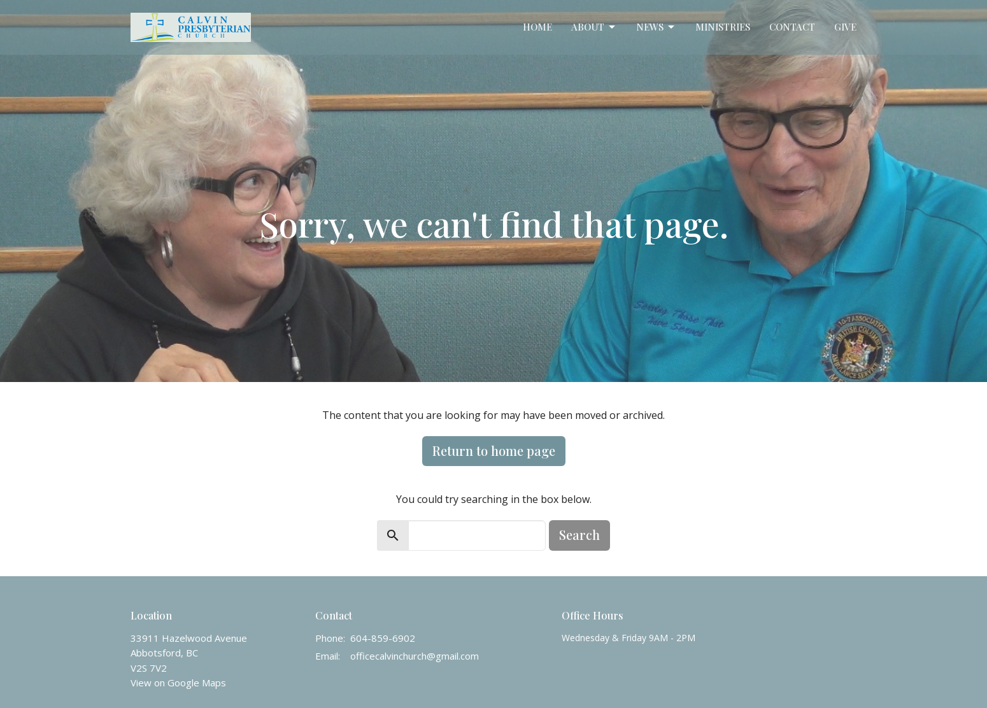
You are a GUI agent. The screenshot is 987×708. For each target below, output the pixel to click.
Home (537, 26)
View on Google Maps (178, 682)
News (656, 27)
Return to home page (493, 450)
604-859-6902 (382, 638)
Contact (792, 26)
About (594, 27)
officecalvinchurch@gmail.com (414, 655)
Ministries (722, 26)
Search (579, 534)
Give (845, 26)
